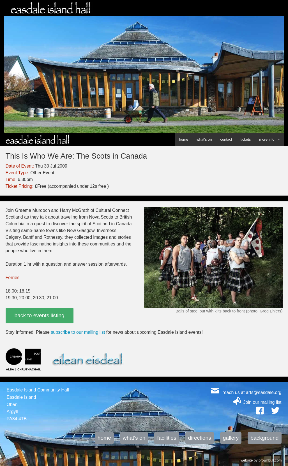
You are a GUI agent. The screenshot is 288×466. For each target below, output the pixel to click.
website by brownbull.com (261, 460)
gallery (231, 438)
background (264, 438)
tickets (245, 139)
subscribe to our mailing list (78, 332)
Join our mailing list (262, 402)
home (183, 139)
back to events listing (39, 315)
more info (266, 139)
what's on (204, 139)
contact (226, 139)
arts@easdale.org (264, 392)
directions (199, 438)
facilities (166, 438)
